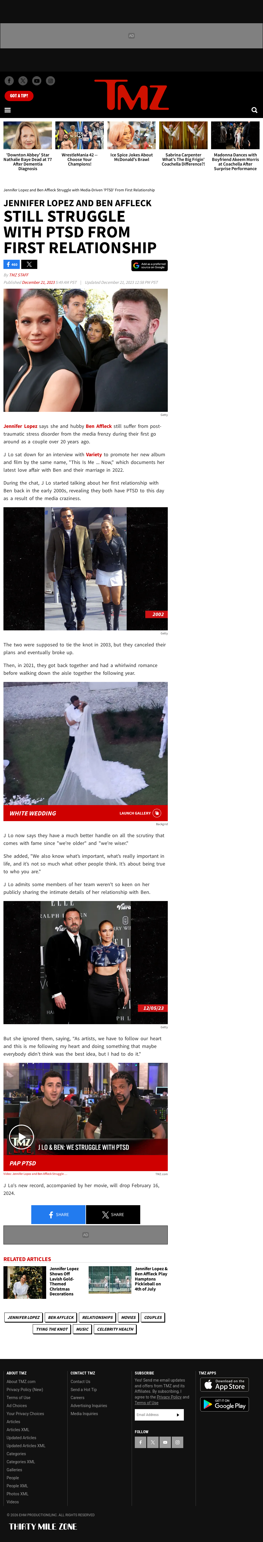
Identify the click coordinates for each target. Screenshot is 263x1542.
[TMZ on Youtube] (36, 80)
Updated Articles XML (26, 1445)
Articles (13, 1421)
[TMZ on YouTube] (165, 1442)
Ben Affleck (60, 1317)
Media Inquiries (84, 1413)
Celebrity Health (115, 1329)
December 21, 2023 (38, 282)
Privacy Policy (169, 1397)
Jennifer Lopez (23, 1317)
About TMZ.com (21, 1381)
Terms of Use (18, 1397)
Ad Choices (17, 1405)
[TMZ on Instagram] (50, 80)
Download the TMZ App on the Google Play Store (224, 1404)
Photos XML (17, 1494)
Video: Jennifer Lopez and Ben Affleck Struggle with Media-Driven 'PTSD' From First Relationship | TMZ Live (36, 1174)
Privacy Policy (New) (25, 1389)
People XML (17, 1486)
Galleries (14, 1470)
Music (82, 1329)
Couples (152, 1317)
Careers (77, 1397)
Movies (128, 1317)
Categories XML (21, 1462)
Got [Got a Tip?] (19, 96)
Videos (13, 1502)
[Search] (255, 110)
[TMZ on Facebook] (9, 80)
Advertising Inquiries (89, 1405)
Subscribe (178, 1415)
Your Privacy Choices (25, 1413)
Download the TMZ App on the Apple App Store (224, 1385)
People (13, 1478)
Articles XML (18, 1429)
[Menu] (8, 110)
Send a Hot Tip (84, 1389)
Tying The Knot (51, 1329)
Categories (16, 1453)
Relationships (97, 1317)
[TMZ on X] (23, 80)
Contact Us (80, 1381)
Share (58, 1214)
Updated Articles (21, 1437)
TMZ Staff (18, 275)
